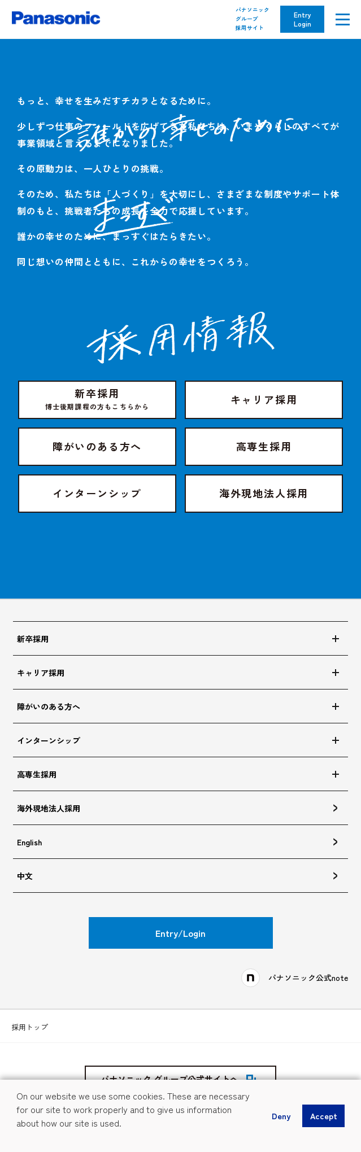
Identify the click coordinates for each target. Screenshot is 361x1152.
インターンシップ (97, 493)
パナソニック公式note (308, 977)
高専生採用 (264, 446)
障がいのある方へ (97, 446)
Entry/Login (180, 933)
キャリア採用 (264, 399)
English (29, 842)
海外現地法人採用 (263, 493)
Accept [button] (323, 1116)
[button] (18, 1138)
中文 (25, 876)
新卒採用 (97, 399)
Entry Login (302, 19)
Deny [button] (281, 1116)
